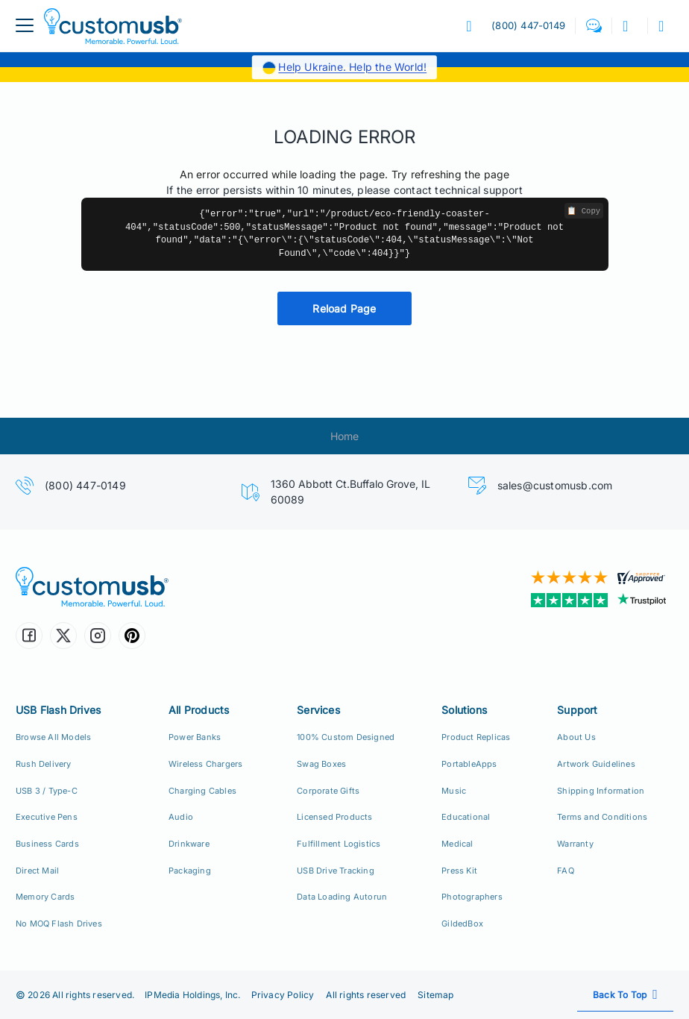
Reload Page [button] (344, 308)
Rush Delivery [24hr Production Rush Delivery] (44, 764)
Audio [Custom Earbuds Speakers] (181, 817)
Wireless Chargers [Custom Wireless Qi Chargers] (205, 764)
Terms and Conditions (602, 817)
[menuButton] (25, 26)
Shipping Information (600, 791)
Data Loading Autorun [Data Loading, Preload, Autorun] (342, 896)
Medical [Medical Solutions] (457, 843)
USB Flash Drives (58, 709)
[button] (594, 26)
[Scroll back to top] (625, 995)
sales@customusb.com (555, 485)
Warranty (575, 843)
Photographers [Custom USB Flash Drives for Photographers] (472, 896)
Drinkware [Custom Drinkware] (189, 843)
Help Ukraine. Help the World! (352, 66)
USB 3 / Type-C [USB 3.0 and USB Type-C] (47, 791)
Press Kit (459, 870)
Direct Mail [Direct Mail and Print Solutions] (37, 870)
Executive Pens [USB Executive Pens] (47, 817)
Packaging (190, 870)
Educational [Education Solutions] (465, 817)
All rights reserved (366, 994)
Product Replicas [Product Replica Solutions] (475, 737)
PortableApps (469, 764)
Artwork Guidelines (596, 764)
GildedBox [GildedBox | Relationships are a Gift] (462, 923)
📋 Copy (583, 211)
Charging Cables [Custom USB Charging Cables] (202, 791)
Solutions (464, 709)
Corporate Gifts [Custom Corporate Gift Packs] (328, 791)
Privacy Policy (283, 994)
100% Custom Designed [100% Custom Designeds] (345, 737)
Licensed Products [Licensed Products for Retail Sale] (334, 817)
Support (577, 709)
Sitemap (435, 994)
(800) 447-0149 (85, 485)
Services (318, 709)
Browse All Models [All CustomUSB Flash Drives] (53, 737)
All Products (199, 709)
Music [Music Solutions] (453, 791)
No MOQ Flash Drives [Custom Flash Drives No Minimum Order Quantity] (59, 923)
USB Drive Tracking (335, 870)
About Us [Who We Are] (576, 737)
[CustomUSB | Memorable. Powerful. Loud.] (175, 586)
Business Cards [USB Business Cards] (47, 843)
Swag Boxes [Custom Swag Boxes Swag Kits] (321, 764)
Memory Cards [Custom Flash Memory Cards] (45, 896)
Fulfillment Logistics (338, 843)
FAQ (565, 870)
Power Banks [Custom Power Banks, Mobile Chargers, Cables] (195, 737)
